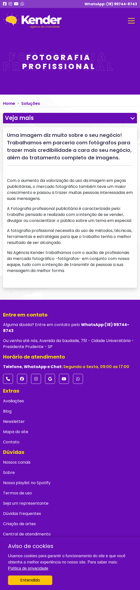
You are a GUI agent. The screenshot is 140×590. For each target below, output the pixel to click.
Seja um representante (25, 503)
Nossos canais (16, 462)
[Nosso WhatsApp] (22, 4)
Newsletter (14, 421)
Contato (11, 442)
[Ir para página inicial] (32, 21)
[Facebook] (22, 379)
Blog (7, 411)
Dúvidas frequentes (22, 513)
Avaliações (13, 401)
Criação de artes (19, 524)
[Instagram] (36, 379)
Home (9, 103)
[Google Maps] (50, 379)
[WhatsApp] (78, 379)
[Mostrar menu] (131, 21)
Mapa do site (15, 432)
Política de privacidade (28, 568)
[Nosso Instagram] (10, 4)
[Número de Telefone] (8, 379)
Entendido (30, 580)
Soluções (30, 103)
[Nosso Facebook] (4, 4)
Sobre (9, 472)
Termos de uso (17, 493)
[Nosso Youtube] (16, 4)
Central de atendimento (27, 534)
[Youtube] (64, 379)
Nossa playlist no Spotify (26, 483)
